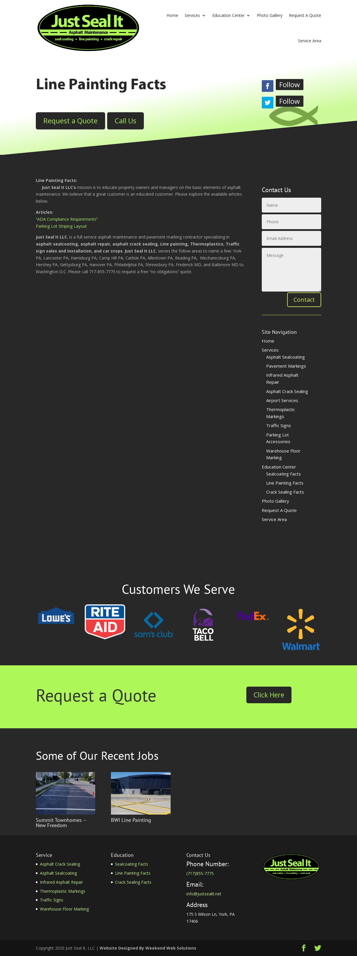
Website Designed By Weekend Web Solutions (148, 948)
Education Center (228, 15)
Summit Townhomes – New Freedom (61, 823)
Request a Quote (70, 120)
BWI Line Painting (131, 820)
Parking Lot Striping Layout (61, 226)
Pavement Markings (286, 366)
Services (192, 15)
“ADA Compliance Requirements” (67, 219)
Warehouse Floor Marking (64, 909)
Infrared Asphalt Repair (61, 882)
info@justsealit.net (203, 894)
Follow (289, 84)
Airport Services (282, 400)
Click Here (269, 694)
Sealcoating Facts (283, 474)
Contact (304, 300)
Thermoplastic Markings (62, 891)
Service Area (309, 40)
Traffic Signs (278, 425)
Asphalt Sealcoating (285, 357)
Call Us (125, 120)
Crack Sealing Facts (285, 492)
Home (172, 15)
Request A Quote (305, 15)
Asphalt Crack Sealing (287, 391)
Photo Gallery (269, 15)
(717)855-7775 (200, 873)
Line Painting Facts (284, 483)
